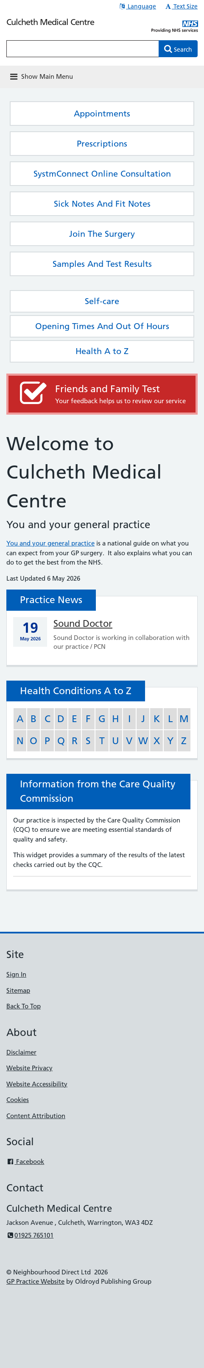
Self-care (102, 301)
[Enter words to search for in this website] (82, 48)
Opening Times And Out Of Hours (102, 326)
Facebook (25, 1162)
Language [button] (137, 6)
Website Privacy (29, 1068)
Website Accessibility (36, 1084)
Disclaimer (21, 1052)
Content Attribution (35, 1116)
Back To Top (23, 1006)
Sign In (16, 974)
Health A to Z (102, 351)
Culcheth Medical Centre (50, 22)
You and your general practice (50, 543)
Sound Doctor (82, 623)
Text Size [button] (181, 6)
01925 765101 (29, 1235)
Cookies (17, 1100)
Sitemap (18, 990)
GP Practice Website (35, 1281)
